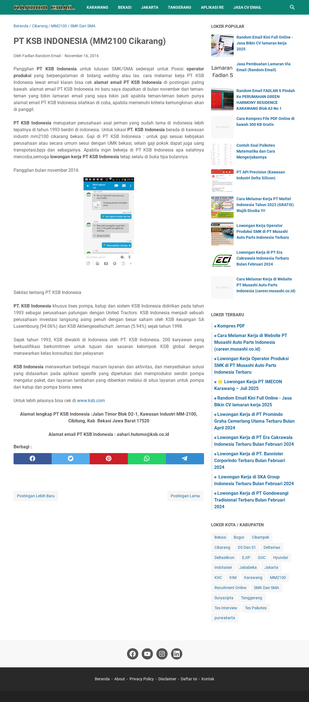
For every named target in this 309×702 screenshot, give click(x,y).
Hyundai (280, 557)
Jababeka (248, 567)
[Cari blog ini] (292, 7)
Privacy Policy (142, 679)
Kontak (207, 679)
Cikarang (222, 547)
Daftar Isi (189, 679)
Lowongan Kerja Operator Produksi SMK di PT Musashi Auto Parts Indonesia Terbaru (262, 231)
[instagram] (162, 653)
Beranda (102, 679)
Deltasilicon (224, 557)
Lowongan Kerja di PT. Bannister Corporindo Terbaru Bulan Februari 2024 (249, 460)
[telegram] (185, 458)
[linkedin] (176, 653)
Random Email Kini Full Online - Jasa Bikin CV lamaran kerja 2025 (264, 43)
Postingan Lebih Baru (36, 496)
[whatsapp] (147, 458)
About (119, 679)
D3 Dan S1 (247, 547)
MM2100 (278, 577)
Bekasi (125, 7)
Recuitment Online (230, 587)
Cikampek (260, 537)
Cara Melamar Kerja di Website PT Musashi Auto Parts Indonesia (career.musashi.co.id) (265, 285)
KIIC (218, 577)
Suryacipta (223, 598)
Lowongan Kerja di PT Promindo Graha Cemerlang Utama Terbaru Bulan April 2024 (254, 421)
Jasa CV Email (247, 7)
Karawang (97, 7)
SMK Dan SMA (266, 587)
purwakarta (224, 618)
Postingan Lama (185, 496)
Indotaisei (223, 567)
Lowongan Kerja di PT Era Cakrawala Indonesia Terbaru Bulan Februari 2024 (262, 258)
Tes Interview (225, 608)
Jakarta (149, 7)
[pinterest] (109, 458)
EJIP (246, 557)
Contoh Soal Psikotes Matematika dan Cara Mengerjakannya (255, 151)
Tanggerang (251, 598)
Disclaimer (167, 679)
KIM (232, 577)
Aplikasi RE (212, 7)
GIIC (262, 557)
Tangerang (179, 7)
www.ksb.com (91, 400)
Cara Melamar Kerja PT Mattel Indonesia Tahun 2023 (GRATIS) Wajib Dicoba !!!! (265, 205)
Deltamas (272, 547)
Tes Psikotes (256, 608)
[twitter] (71, 458)
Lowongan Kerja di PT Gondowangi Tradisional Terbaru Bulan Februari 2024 (251, 500)
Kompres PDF (231, 326)
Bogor (239, 537)
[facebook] (33, 458)
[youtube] (147, 653)
